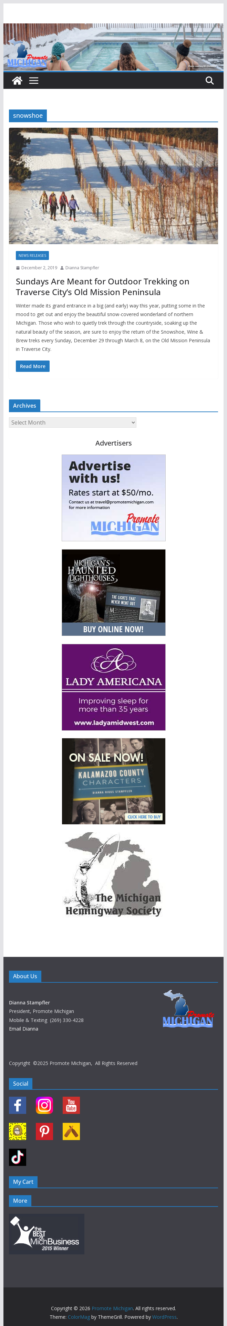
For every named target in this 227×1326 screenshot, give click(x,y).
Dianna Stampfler (82, 268)
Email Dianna (23, 1028)
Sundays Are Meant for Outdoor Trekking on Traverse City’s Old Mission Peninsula (102, 286)
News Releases (32, 255)
